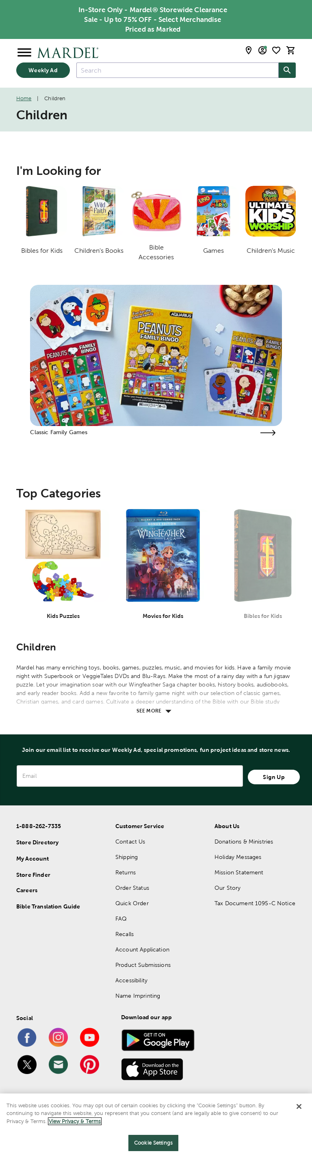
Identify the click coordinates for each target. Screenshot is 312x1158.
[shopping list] (276, 50)
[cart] (291, 50)
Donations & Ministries (243, 841)
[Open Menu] (24, 53)
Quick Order (132, 903)
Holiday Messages (237, 857)
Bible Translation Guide (48, 906)
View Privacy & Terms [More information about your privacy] (75, 1121)
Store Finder (33, 875)
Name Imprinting (137, 995)
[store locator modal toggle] (249, 50)
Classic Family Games (58, 432)
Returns (125, 872)
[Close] (299, 1106)
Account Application (142, 949)
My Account (32, 858)
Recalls (124, 934)
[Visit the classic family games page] (268, 432)
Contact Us (130, 841)
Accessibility (131, 980)
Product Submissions (143, 965)
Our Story (227, 888)
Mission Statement (239, 872)
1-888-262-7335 (38, 826)
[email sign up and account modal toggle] (262, 50)
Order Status (132, 888)
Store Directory (37, 842)
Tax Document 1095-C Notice (254, 903)
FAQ (121, 918)
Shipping (126, 857)
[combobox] (177, 70)
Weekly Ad (42, 70)
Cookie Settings (153, 1143)
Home (24, 98)
